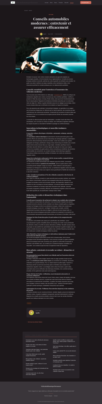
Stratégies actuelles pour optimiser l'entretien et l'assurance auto (64, 361)
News (55, 2)
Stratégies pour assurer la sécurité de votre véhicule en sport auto (63, 370)
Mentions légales (48, 395)
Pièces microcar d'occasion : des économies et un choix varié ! (64, 356)
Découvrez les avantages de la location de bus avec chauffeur (37, 369)
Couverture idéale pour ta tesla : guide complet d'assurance (35, 354)
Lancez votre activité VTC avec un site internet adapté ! (64, 351)
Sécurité (66, 2)
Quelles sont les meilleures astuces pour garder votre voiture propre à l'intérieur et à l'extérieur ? (64, 341)
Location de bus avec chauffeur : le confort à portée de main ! (64, 365)
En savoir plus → (86, 2)
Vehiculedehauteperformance (24, 2)
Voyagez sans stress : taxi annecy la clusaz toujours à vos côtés (36, 345)
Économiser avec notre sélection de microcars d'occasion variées (37, 340)
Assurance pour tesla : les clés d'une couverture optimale (35, 373)
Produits (61, 2)
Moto (51, 2)
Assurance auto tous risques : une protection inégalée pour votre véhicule (37, 350)
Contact (56, 395)
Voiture (71, 2)
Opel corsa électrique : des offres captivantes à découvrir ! (64, 346)
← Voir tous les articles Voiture (34, 322)
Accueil (46, 2)
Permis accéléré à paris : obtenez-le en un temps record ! (36, 364)
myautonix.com (58, 95)
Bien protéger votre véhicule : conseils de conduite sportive (36, 359)
